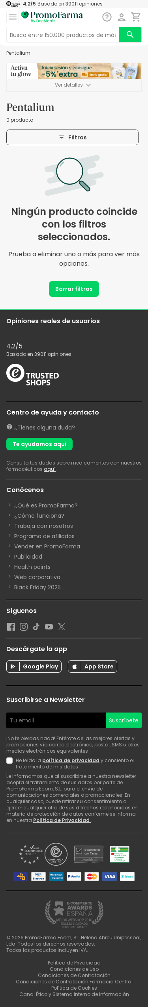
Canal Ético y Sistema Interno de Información (74, 994)
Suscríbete (124, 720)
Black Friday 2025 (37, 587)
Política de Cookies (74, 988)
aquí (50, 469)
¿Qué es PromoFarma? (46, 505)
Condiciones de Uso (74, 969)
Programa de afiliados (44, 536)
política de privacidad (70, 760)
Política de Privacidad (62, 820)
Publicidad (28, 557)
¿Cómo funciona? (39, 516)
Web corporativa (37, 577)
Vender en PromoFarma (47, 546)
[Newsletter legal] (11, 763)
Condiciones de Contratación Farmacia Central (74, 981)
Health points (32, 567)
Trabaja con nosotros (43, 526)
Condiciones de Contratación (74, 975)
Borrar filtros (74, 289)
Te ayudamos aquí (39, 444)
